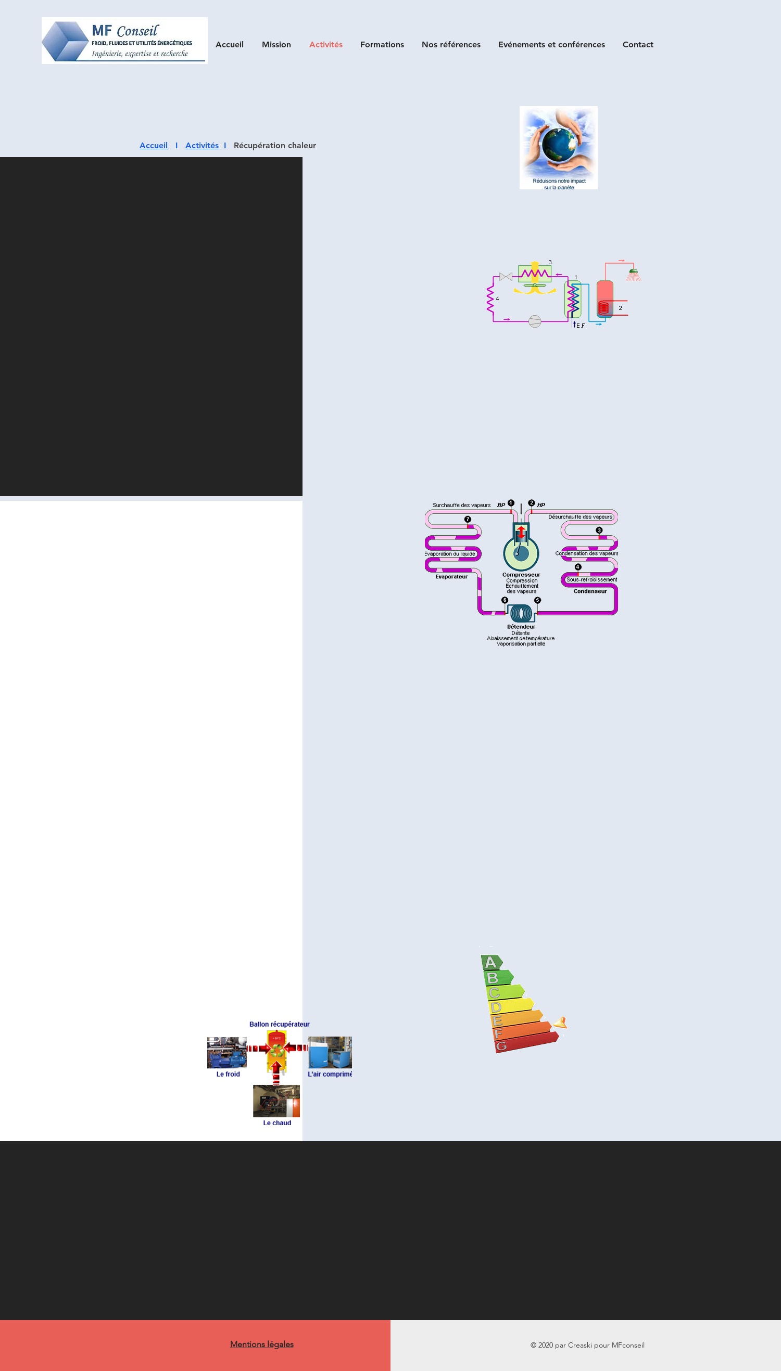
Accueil (154, 145)
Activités (202, 145)
